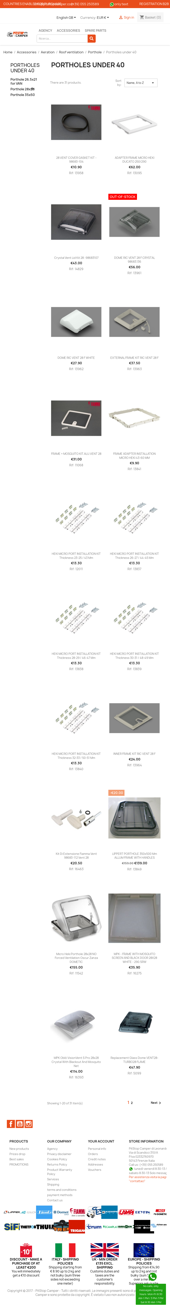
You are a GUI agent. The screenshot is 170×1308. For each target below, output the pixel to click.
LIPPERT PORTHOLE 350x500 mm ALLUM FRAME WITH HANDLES (134, 856)
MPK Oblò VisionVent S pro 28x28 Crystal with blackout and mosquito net (76, 1062)
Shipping (53, 1184)
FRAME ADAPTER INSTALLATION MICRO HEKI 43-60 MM (134, 456)
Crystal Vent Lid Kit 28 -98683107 (76, 258)
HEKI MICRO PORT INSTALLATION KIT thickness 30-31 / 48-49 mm (134, 656)
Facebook (11, 1124)
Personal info (97, 1149)
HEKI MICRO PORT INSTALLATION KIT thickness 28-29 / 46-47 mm (76, 656)
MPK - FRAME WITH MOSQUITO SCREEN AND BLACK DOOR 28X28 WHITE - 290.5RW (134, 958)
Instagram (29, 1124)
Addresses (95, 1164)
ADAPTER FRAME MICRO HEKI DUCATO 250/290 (134, 160)
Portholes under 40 (25, 68)
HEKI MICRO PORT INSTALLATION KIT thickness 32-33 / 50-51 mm (76, 756)
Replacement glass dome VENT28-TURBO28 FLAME (134, 1060)
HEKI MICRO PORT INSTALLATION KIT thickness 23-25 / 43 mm (76, 556)
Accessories (68, 30)
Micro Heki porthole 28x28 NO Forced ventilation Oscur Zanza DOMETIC (76, 958)
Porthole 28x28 (22, 89)
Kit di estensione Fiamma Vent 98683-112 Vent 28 (76, 856)
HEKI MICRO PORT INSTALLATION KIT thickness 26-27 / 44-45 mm (134, 556)
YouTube (20, 1124)
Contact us (55, 1200)
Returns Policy (57, 1164)
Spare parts (95, 30)
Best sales (16, 1159)
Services (53, 1179)
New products (19, 1149)
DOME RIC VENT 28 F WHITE (76, 358)
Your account (101, 1141)
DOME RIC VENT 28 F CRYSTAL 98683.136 (134, 260)
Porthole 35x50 (22, 95)
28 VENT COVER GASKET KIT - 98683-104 (76, 160)
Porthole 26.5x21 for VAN (23, 81)
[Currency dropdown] (103, 17)
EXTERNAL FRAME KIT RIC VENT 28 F (134, 358)
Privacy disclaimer (59, 1154)
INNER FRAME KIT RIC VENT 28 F (134, 754)
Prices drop (17, 1154)
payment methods (60, 1195)
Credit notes (97, 1159)
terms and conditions (62, 1190)
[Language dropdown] (67, 17)
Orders (93, 1154)
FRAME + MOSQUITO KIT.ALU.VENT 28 (76, 454)
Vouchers (94, 1170)
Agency (45, 30)
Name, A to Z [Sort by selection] (141, 82)
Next (156, 1103)
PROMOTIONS (18, 1164)
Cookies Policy (57, 1159)
